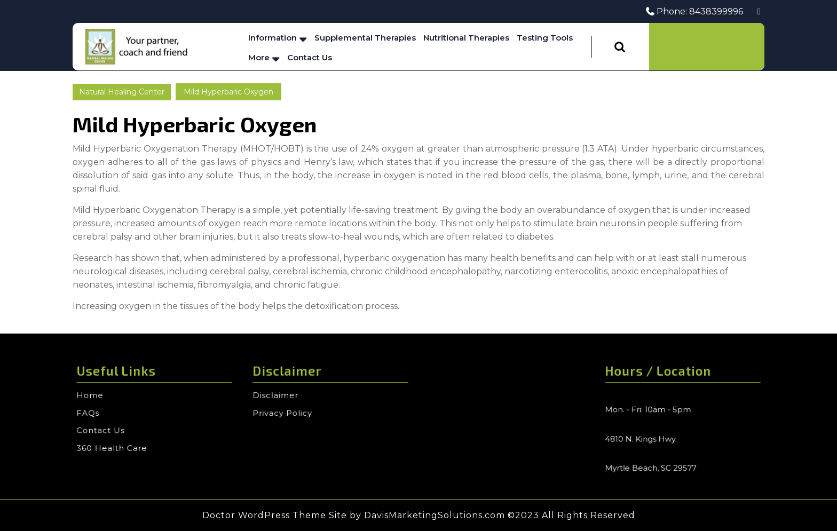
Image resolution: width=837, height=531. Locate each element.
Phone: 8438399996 (694, 11)
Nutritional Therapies (466, 38)
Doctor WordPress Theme (264, 515)
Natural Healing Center (121, 92)
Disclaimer (278, 396)
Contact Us (309, 57)
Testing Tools (545, 38)
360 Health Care (113, 446)
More (259, 57)
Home (93, 396)
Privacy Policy (284, 412)
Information (272, 38)
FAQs (91, 412)
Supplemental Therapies (365, 38)
